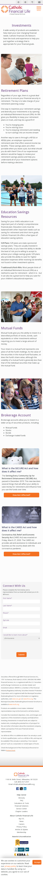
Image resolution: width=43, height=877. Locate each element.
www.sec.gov (16, 699)
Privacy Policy (22, 827)
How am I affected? (21, 495)
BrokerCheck (10, 750)
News (21, 821)
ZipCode (6, 620)
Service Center (21, 809)
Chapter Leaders (21, 811)
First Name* (7, 598)
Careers (21, 824)
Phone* (6, 613)
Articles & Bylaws (21, 829)
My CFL (21, 819)
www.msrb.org (14, 704)
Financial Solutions (21, 806)
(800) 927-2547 (23, 782)
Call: (15, 782)
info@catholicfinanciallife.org (24, 784)
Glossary (21, 798)
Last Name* (7, 605)
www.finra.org (28, 699)
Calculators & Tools (21, 803)
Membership (21, 832)
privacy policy (10, 866)
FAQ (21, 800)
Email (5, 627)
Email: (10, 784)
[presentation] (20, 645)
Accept (37, 862)
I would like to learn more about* (15, 635)
